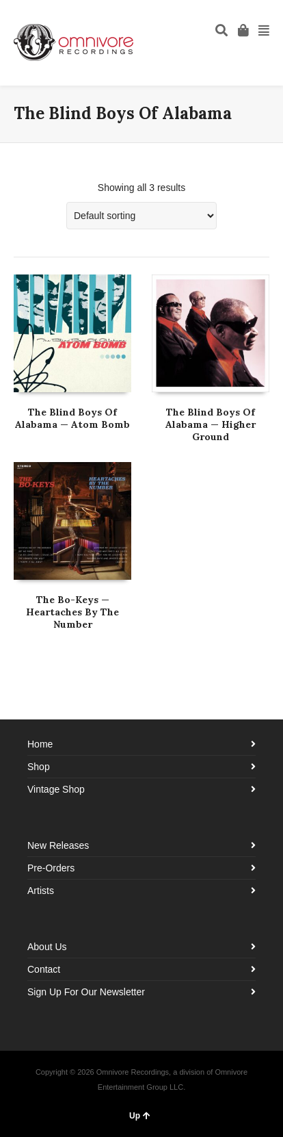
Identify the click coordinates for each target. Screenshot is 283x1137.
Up (139, 1116)
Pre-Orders (51, 868)
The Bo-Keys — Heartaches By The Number (72, 611)
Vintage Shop (56, 789)
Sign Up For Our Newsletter (86, 991)
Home (40, 744)
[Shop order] (141, 215)
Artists (40, 890)
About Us (47, 946)
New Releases (58, 845)
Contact (43, 969)
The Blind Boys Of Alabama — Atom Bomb (72, 418)
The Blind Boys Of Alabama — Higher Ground (210, 424)
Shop (38, 766)
